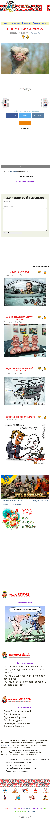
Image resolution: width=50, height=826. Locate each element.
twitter (25, 115)
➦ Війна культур (19, 276)
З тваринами (26, 23)
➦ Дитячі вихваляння (25, 667)
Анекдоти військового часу (12, 504)
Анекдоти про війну (40, 504)
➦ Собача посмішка (25, 182)
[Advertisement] (25, 16)
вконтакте (38, 115)
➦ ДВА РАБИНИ (25, 711)
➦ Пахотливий (25, 606)
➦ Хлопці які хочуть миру (19, 421)
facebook (12, 115)
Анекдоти (5, 23)
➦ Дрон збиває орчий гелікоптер (19, 373)
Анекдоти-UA (35, 33)
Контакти (31, 815)
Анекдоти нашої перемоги (12, 508)
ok (25, 123)
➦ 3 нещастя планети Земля (19, 322)
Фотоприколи (15, 23)
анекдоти (29, 812)
